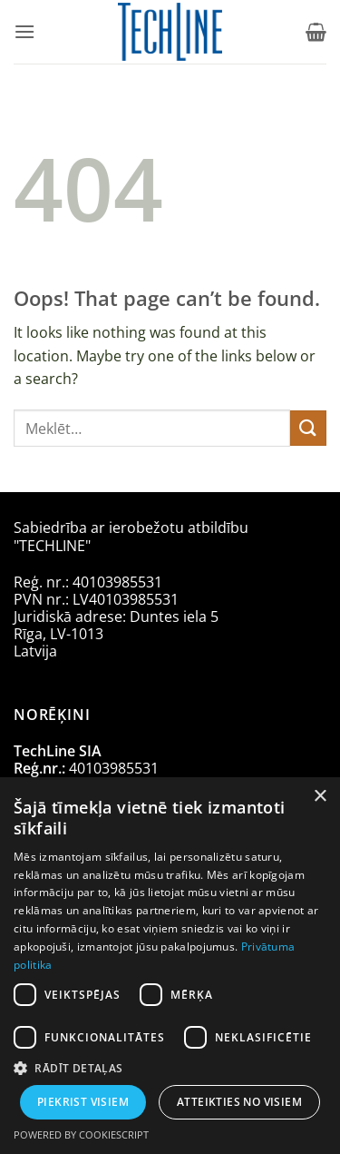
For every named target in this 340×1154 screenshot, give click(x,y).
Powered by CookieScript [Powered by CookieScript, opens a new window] (81, 1134)
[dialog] (170, 965)
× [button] (319, 797)
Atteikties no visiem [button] (239, 1102)
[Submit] (308, 428)
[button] (24, 31)
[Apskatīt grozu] (316, 32)
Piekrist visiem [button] (83, 1102)
